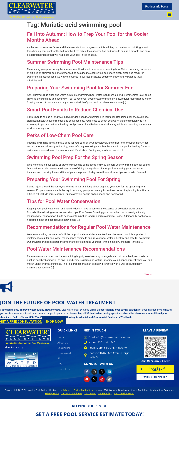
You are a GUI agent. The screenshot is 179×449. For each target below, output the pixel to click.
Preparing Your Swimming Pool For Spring (73, 179)
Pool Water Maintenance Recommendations (76, 249)
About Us (62, 342)
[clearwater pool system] (31, 10)
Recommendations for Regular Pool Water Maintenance (89, 227)
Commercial (64, 353)
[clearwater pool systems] (28, 336)
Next (148, 274)
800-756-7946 (37, 317)
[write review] (155, 347)
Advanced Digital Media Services (80, 390)
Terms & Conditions (71, 393)
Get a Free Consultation (21, 321)
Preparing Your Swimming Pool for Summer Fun (80, 88)
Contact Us (63, 369)
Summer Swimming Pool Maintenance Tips (75, 62)
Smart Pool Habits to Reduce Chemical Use (75, 110)
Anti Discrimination (124, 393)
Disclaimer (90, 393)
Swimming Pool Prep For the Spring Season (75, 157)
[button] (169, 14)
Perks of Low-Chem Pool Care (60, 135)
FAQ (59, 364)
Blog (59, 358)
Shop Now (54, 321)
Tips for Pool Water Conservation (63, 201)
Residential (63, 348)
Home (60, 337)
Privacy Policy (52, 393)
